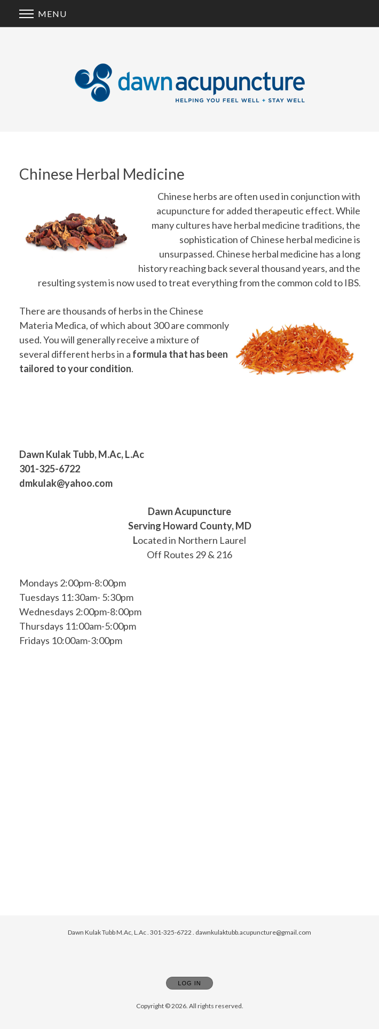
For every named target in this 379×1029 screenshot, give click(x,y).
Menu (43, 14)
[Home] (190, 82)
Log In (189, 983)
